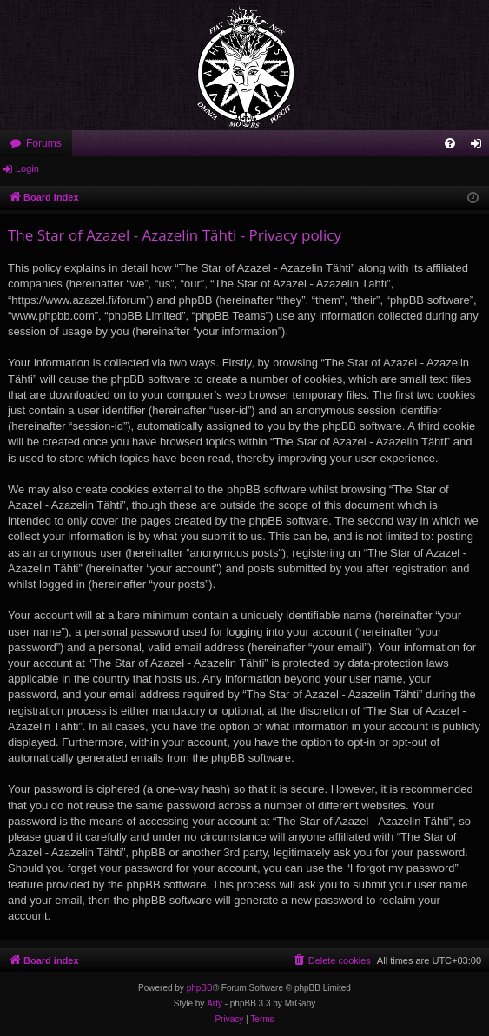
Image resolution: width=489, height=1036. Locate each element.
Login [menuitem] (480, 146)
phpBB (200, 988)
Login (27, 168)
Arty (214, 1003)
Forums (44, 143)
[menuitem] (450, 143)
